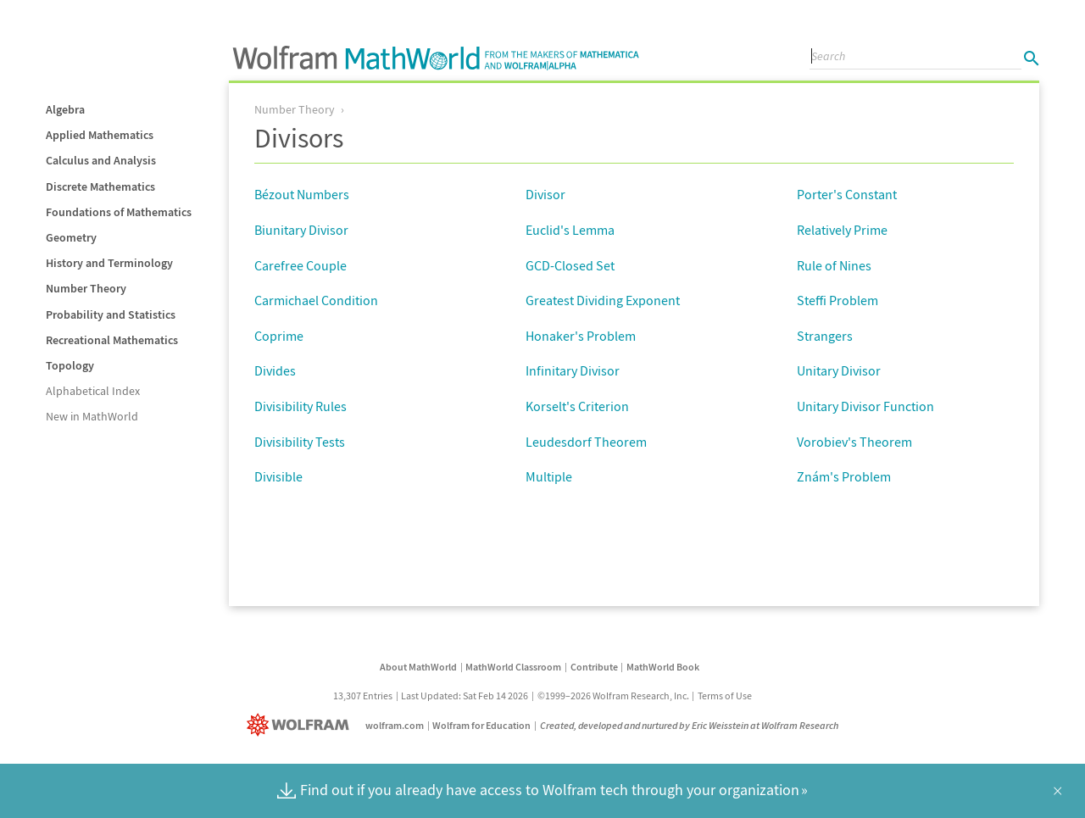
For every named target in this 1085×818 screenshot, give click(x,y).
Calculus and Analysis (101, 160)
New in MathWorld (92, 416)
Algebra (65, 109)
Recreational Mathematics (112, 340)
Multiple (549, 476)
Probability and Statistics (110, 314)
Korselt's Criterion (577, 406)
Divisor (545, 194)
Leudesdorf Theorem (586, 441)
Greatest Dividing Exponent (603, 300)
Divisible (278, 476)
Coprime (278, 335)
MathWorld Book (662, 666)
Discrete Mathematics (100, 186)
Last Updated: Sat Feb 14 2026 (464, 695)
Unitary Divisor (839, 370)
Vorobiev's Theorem (854, 441)
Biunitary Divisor (301, 229)
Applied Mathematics (99, 134)
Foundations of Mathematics (119, 212)
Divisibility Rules (300, 406)
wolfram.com (394, 725)
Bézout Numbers (301, 194)
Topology (70, 365)
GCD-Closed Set (570, 265)
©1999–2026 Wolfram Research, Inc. (613, 695)
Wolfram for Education (481, 725)
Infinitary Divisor (573, 370)
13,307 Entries (362, 695)
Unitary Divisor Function (865, 406)
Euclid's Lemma (570, 229)
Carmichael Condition (316, 300)
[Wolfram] (301, 725)
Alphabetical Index (93, 390)
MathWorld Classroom (513, 666)
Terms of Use (725, 695)
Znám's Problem (844, 476)
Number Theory (86, 288)
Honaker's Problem (581, 335)
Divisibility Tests (299, 441)
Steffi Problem (837, 300)
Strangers (825, 335)
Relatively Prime (842, 229)
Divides (275, 370)
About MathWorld (418, 666)
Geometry (71, 237)
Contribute (594, 666)
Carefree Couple (300, 265)
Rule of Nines (834, 265)
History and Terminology (109, 262)
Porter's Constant (847, 194)
